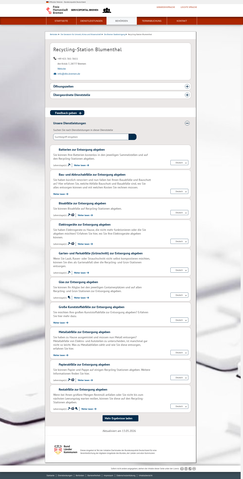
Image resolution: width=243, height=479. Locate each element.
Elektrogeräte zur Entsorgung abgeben (85, 224)
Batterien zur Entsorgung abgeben (82, 150)
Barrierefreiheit (93, 475)
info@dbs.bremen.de (68, 73)
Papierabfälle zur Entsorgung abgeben (84, 364)
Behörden (121, 21)
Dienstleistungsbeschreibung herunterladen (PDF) (190, 37)
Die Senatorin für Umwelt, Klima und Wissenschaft (82, 34)
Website (61, 68)
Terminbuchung (151, 21)
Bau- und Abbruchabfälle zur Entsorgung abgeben (92, 174)
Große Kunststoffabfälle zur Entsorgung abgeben (91, 307)
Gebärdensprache (166, 7)
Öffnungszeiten (63, 86)
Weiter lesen (80, 165)
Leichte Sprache (189, 7)
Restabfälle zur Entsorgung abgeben (83, 389)
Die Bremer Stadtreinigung (115, 34)
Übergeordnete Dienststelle (71, 95)
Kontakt (182, 21)
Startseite (61, 21)
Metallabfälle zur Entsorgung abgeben (84, 332)
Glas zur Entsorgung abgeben (78, 282)
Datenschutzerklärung (126, 475)
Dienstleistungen (91, 21)
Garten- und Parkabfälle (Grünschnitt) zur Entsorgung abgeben (101, 253)
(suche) (133, 137)
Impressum (108, 475)
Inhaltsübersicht (145, 475)
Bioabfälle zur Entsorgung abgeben (82, 203)
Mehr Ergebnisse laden (118, 418)
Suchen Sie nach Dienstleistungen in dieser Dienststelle (83, 129)
